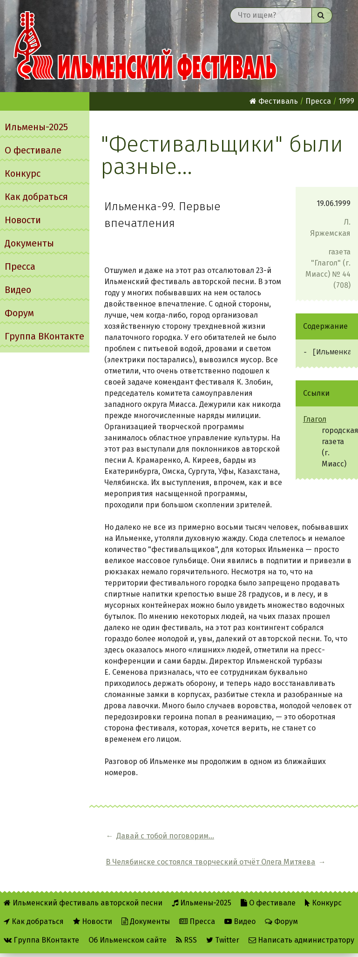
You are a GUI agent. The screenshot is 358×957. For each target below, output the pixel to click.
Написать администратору (301, 925)
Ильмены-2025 (36, 127)
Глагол (314, 419)
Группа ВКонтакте (44, 336)
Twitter (222, 925)
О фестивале (33, 150)
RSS (186, 925)
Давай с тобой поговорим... (141, 841)
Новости (23, 220)
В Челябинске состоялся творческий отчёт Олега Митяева (280, 841)
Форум (19, 313)
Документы (29, 243)
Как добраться (36, 196)
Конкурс (23, 173)
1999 (346, 101)
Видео (18, 289)
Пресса (20, 266)
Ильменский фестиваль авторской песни (145, 46)
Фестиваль (274, 101)
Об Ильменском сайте (127, 925)
